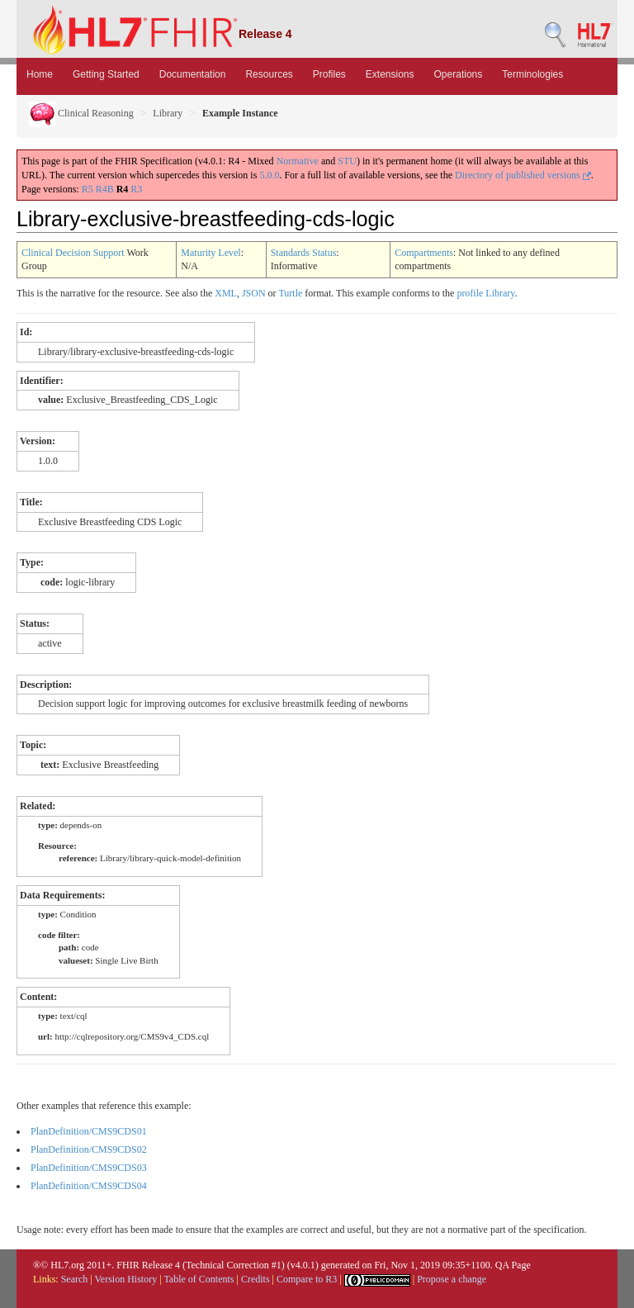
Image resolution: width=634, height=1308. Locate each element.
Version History (126, 1279)
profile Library (485, 293)
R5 (87, 189)
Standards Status (304, 252)
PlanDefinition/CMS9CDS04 (89, 1186)
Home (39, 74)
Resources (268, 74)
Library (167, 113)
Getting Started (106, 74)
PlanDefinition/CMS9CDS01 (89, 1131)
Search (74, 1279)
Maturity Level (210, 252)
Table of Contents (198, 1279)
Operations (458, 74)
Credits (255, 1279)
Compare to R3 (307, 1279)
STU (347, 161)
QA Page (513, 1265)
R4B (105, 189)
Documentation (192, 74)
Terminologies (532, 74)
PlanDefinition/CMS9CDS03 (89, 1167)
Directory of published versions (523, 175)
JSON (254, 293)
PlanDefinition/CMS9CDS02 (89, 1149)
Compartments (424, 252)
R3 (136, 189)
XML (226, 293)
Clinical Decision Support (73, 252)
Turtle (290, 293)
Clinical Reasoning (81, 113)
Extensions (390, 74)
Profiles (329, 74)
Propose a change (451, 1279)
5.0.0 (269, 175)
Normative (298, 161)
